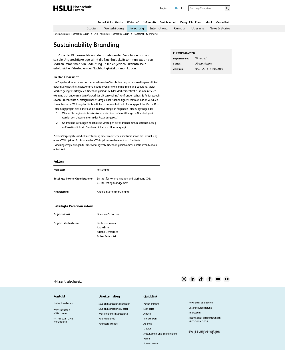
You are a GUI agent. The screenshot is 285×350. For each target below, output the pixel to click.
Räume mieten (151, 343)
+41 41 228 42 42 (63, 318)
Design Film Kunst (191, 22)
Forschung (137, 28)
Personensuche (151, 303)
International (159, 28)
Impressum (194, 312)
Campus (180, 28)
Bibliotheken (150, 318)
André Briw (103, 227)
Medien (147, 328)
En (182, 8)
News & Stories (220, 28)
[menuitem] (92, 28)
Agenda (147, 323)
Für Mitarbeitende (108, 323)
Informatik (149, 22)
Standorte (148, 308)
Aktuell (147, 313)
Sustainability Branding (146, 34)
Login (163, 8)
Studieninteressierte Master (113, 308)
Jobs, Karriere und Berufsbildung (160, 333)
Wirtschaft (133, 22)
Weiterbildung (114, 28)
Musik (209, 22)
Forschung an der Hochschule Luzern (71, 34)
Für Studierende (107, 318)
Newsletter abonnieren (200, 302)
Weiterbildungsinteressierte (113, 313)
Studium (93, 28)
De (176, 8)
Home (146, 338)
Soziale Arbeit (168, 22)
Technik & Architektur (110, 22)
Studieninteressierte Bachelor (114, 303)
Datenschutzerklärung (200, 307)
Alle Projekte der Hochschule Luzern (112, 34)
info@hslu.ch (60, 321)
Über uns (197, 28)
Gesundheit (223, 22)
